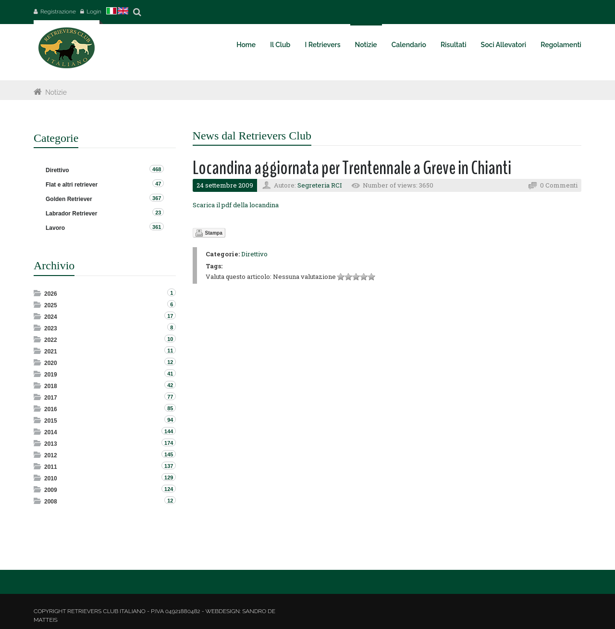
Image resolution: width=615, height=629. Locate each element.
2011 (50, 467)
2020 (50, 363)
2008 (50, 501)
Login (93, 11)
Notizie (56, 92)
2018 (50, 386)
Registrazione (58, 11)
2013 (50, 443)
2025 (50, 305)
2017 (50, 397)
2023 (50, 328)
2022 (50, 340)
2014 (50, 432)
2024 (50, 317)
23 (158, 212)
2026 (50, 293)
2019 (50, 374)
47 (158, 184)
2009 (50, 490)
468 (156, 169)
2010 (50, 478)
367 (156, 198)
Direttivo (254, 254)
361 (156, 227)
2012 (50, 455)
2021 (50, 351)
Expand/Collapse (38, 293)
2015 (50, 420)
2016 (50, 409)
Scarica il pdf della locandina (236, 205)
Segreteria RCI (319, 185)
